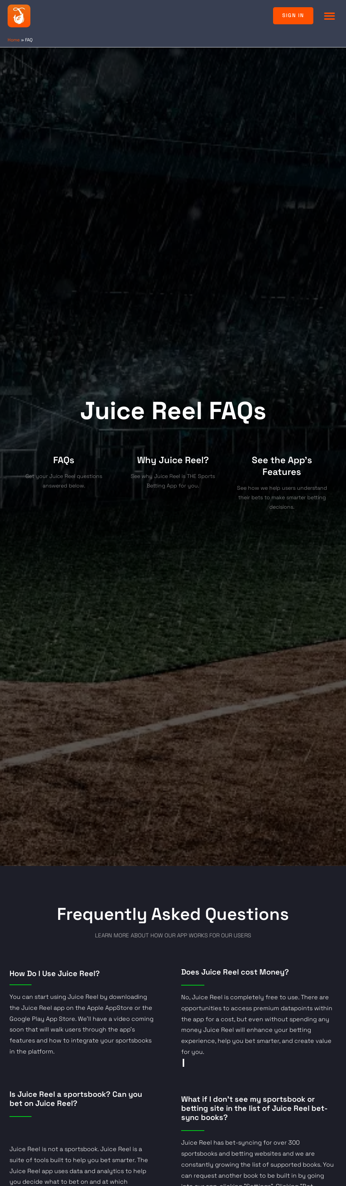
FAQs (63, 460)
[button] (330, 16)
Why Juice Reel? (173, 460)
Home (14, 40)
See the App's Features (282, 466)
